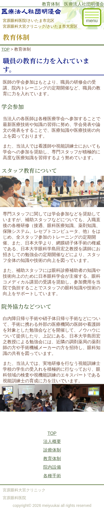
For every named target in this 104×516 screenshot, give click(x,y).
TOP (5, 49)
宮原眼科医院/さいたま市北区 (28, 20)
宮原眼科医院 (14, 498)
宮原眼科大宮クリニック (24, 490)
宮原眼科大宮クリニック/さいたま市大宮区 (40, 26)
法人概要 (52, 441)
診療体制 (52, 450)
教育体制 (52, 458)
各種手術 (52, 475)
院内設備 (52, 467)
